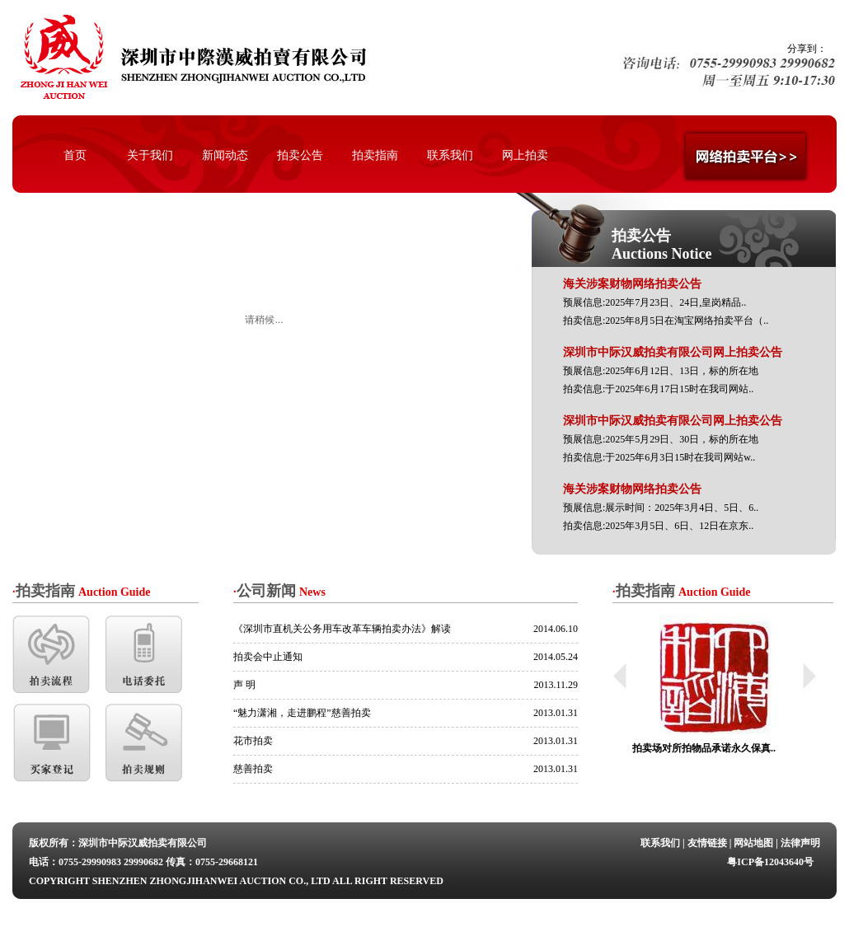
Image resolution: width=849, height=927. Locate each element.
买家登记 (51, 742)
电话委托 (145, 655)
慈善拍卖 (253, 769)
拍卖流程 (51, 655)
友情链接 (707, 843)
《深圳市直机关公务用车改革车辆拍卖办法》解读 (342, 628)
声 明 (244, 685)
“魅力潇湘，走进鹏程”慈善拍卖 (302, 713)
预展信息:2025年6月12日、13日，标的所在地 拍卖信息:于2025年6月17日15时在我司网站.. (672, 370)
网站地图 (753, 843)
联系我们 (450, 155)
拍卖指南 (375, 155)
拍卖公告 (300, 155)
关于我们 (150, 155)
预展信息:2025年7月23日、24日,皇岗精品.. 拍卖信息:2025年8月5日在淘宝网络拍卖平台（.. (665, 302)
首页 (75, 155)
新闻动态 (225, 155)
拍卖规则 (145, 742)
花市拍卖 (253, 741)
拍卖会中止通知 (268, 656)
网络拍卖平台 (747, 159)
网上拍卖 (525, 155)
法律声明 (800, 843)
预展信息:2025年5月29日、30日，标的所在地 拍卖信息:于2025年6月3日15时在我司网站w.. (672, 438)
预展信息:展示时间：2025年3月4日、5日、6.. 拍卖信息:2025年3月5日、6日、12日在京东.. (660, 507)
